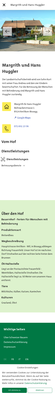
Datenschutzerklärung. (35, 383)
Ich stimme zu (14, 390)
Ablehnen (40, 390)
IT (19, 359)
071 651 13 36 (21, 126)
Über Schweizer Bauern (16, 337)
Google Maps (24, 117)
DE (5, 359)
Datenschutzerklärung (15, 342)
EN (26, 359)
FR (12, 359)
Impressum (10, 346)
